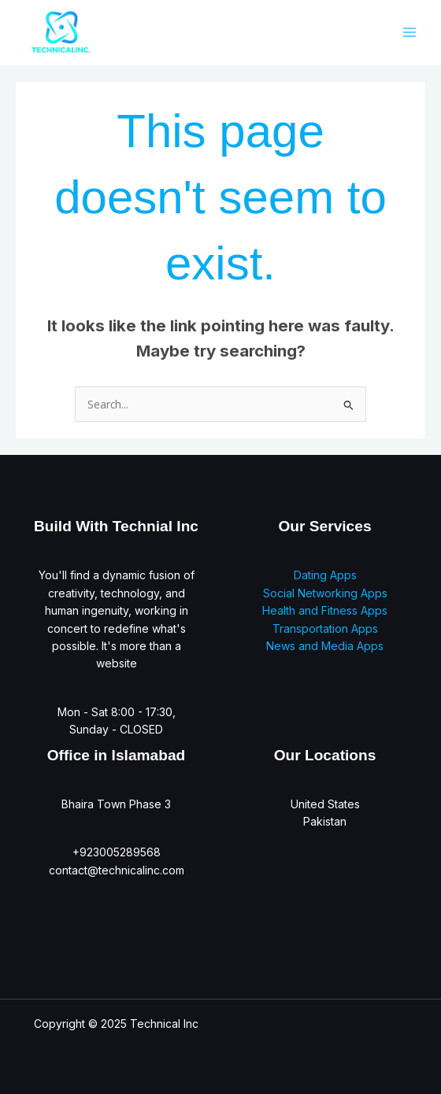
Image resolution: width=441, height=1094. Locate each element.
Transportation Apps (325, 628)
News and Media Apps (325, 645)
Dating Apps (325, 575)
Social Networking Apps (325, 593)
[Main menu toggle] (409, 32)
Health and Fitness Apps (324, 610)
